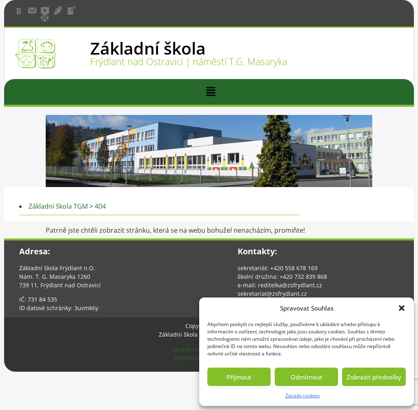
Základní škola (148, 48)
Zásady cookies (302, 395)
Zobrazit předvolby (374, 377)
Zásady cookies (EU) (198, 349)
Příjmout (239, 377)
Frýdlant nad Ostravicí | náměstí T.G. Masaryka (188, 61)
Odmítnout (306, 377)
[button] (402, 308)
